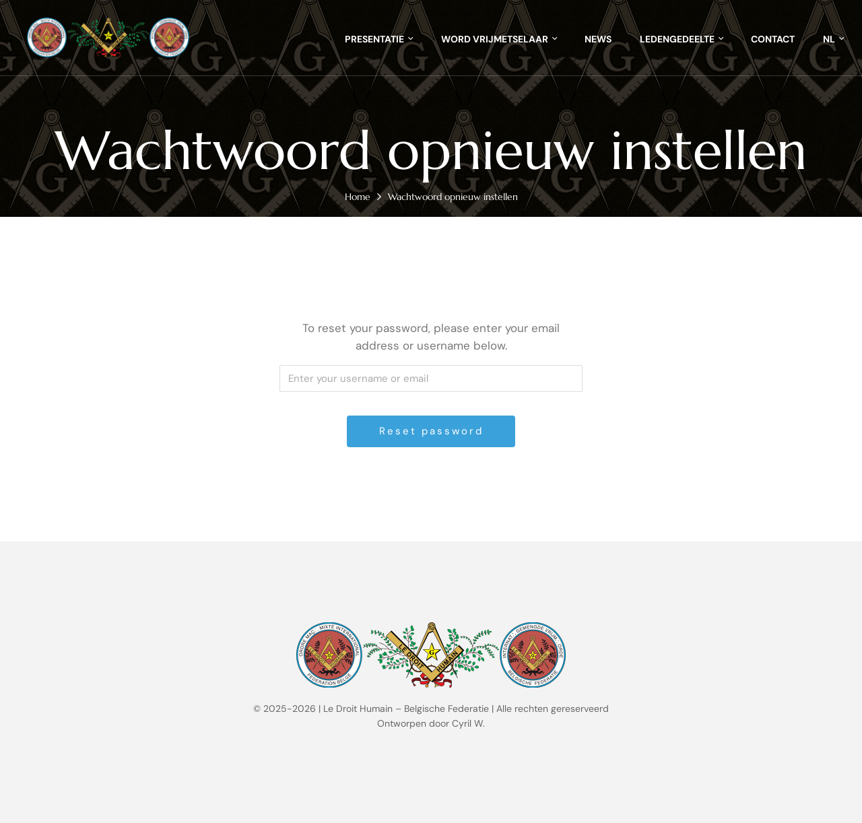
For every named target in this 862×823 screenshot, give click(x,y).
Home (357, 197)
